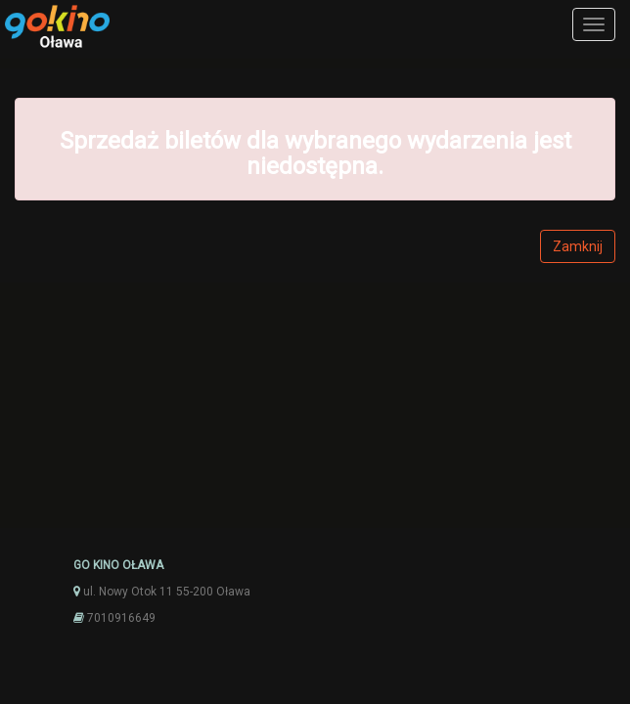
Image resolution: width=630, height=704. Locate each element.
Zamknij (578, 246)
